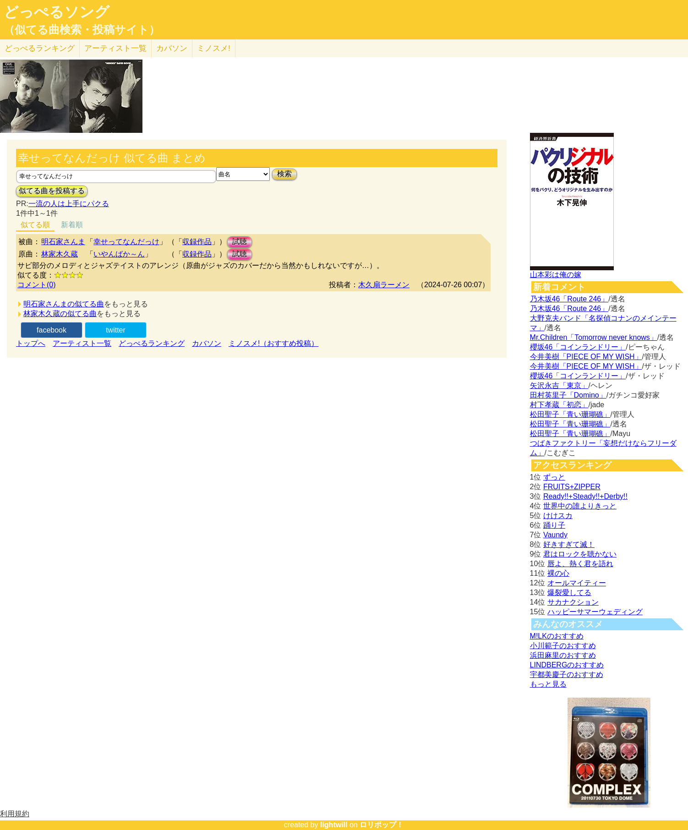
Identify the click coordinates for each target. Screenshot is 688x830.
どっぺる (40, 48)
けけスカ (558, 515)
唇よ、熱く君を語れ (580, 564)
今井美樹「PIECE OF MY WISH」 (586, 356)
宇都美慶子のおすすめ (566, 674)
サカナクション (573, 602)
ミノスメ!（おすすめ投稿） (273, 343)
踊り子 (554, 525)
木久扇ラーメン (384, 285)
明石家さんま (63, 242)
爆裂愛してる (569, 592)
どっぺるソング (56, 12)
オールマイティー (576, 583)
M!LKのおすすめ (557, 636)
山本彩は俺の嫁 (555, 274)
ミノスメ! (213, 48)
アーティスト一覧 (82, 343)
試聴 (239, 242)
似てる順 (35, 225)
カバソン (171, 48)
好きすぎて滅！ (569, 544)
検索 (284, 174)
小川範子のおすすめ (563, 646)
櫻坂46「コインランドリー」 (578, 347)
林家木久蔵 (59, 254)
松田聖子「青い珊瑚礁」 (570, 414)
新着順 (72, 225)
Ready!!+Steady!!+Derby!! (585, 496)
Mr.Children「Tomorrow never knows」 (593, 337)
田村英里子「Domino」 (568, 395)
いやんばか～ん (119, 254)
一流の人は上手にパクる (68, 204)
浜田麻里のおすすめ (563, 655)
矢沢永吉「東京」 (559, 385)
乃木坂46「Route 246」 (569, 299)
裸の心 (558, 573)
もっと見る (548, 684)
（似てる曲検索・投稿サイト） (82, 30)
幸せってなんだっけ (126, 242)
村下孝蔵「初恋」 (559, 405)
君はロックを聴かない (580, 554)
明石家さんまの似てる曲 (63, 304)
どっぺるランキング (152, 343)
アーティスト (115, 48)
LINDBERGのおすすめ (567, 665)
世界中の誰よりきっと (580, 506)
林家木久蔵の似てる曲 (60, 313)
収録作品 (197, 242)
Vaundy (555, 535)
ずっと (554, 477)
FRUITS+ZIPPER (572, 487)
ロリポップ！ (382, 825)
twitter (116, 330)
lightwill (334, 825)
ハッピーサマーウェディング (595, 612)
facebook (51, 330)
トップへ (30, 343)
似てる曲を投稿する (52, 191)
